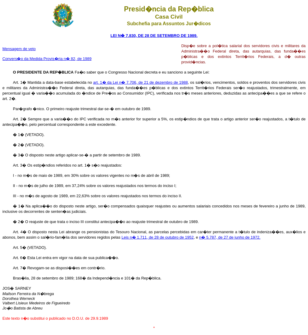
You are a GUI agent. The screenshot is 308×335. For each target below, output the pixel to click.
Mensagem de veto (19, 49)
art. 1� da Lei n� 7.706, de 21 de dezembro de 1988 (140, 82)
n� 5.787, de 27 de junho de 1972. (229, 237)
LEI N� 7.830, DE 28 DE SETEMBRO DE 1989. (153, 35)
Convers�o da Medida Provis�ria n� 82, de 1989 (46, 58)
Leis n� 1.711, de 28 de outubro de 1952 (158, 237)
